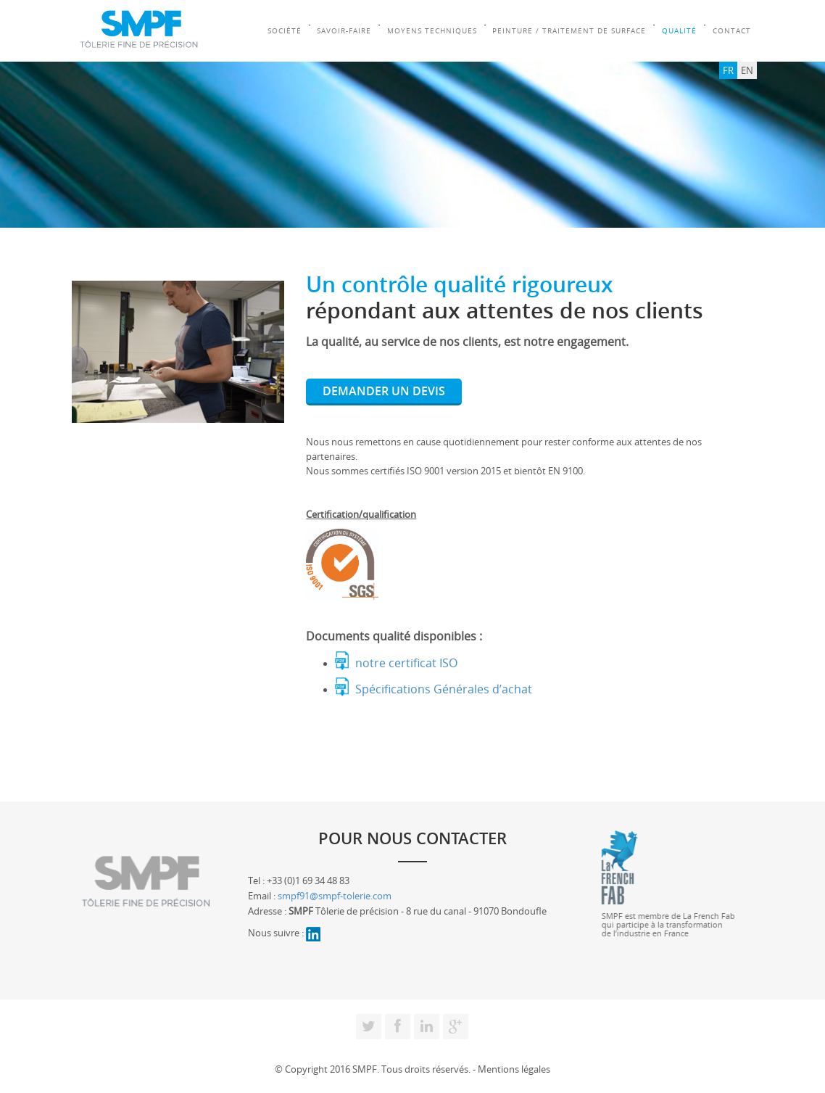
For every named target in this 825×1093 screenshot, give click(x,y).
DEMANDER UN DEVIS (384, 391)
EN (747, 70)
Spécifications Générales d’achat (443, 688)
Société (285, 31)
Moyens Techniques (433, 31)
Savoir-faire (345, 31)
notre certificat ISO (406, 662)
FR (728, 70)
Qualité (680, 31)
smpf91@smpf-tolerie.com (334, 895)
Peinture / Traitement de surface (570, 31)
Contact (733, 31)
